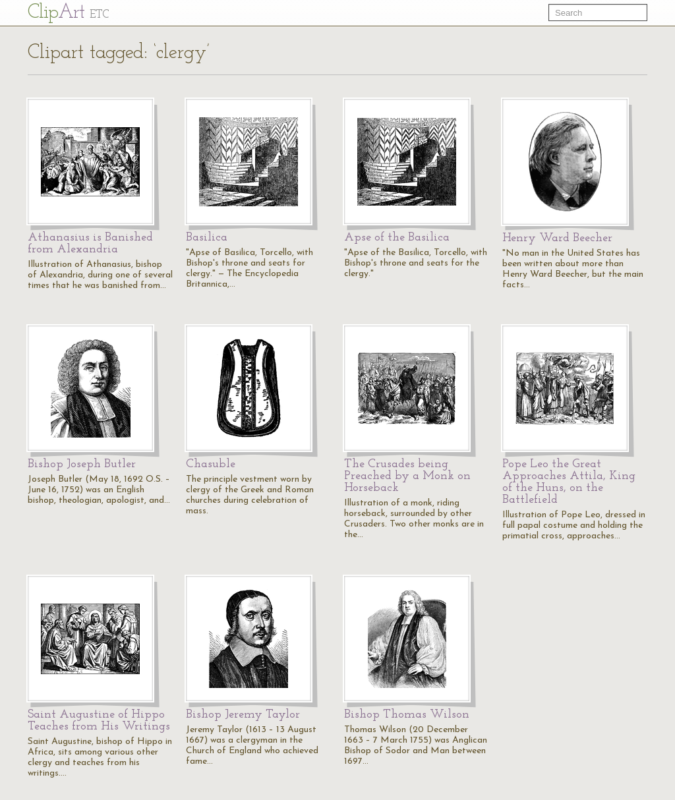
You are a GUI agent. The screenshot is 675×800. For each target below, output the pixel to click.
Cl (68, 13)
